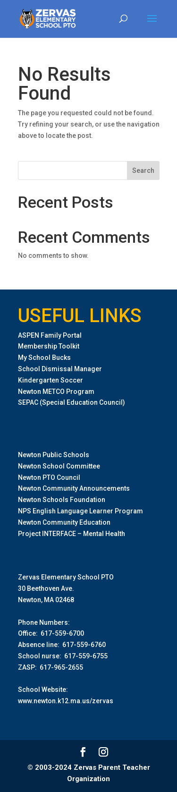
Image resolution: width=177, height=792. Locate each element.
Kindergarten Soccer (50, 380)
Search (143, 170)
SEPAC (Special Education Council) (71, 402)
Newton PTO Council (49, 477)
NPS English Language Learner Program (80, 511)
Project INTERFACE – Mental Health (71, 533)
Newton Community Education (64, 522)
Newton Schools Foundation (61, 499)
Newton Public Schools (53, 455)
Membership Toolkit (48, 346)
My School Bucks (44, 357)
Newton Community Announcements (74, 488)
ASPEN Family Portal (50, 335)
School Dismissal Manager (60, 369)
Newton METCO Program (56, 391)
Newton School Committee (59, 466)
